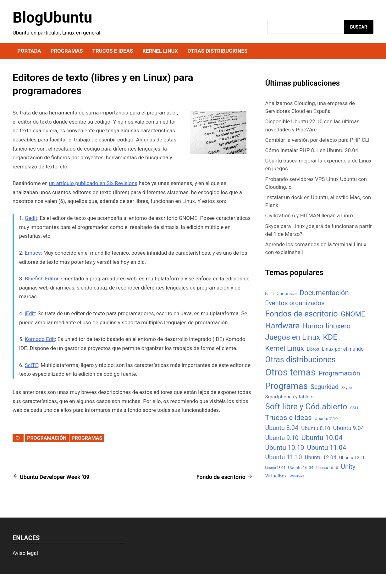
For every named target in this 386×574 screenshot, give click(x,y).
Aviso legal (25, 553)
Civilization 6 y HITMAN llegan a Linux (309, 215)
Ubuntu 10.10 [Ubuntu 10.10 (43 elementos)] (284, 447)
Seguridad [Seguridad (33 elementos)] (325, 387)
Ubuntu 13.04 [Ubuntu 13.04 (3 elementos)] (275, 468)
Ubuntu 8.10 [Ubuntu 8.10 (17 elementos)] (315, 428)
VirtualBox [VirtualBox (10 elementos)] (276, 476)
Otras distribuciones (217, 51)
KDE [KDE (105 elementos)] (330, 337)
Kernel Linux (160, 51)
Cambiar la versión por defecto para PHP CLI (317, 140)
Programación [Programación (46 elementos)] (339, 373)
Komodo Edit (40, 339)
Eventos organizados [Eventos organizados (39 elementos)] (295, 303)
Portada (29, 51)
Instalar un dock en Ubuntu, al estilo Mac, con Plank (318, 201)
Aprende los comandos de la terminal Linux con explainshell (316, 248)
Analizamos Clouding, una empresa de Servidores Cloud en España (310, 107)
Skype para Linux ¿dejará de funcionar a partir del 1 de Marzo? (318, 230)
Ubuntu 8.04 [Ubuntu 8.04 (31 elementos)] (281, 428)
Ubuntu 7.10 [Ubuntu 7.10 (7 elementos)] (326, 418)
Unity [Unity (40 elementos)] (348, 466)
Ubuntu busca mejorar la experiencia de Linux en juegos (318, 164)
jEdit (30, 313)
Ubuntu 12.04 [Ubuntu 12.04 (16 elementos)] (320, 457)
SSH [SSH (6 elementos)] (354, 408)
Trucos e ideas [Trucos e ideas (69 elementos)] (288, 417)
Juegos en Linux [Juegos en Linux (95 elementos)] (292, 337)
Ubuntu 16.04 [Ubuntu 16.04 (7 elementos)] (300, 467)
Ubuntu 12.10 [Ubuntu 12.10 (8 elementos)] (352, 457)
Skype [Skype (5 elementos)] (346, 387)
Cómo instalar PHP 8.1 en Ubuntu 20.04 (311, 150)
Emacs (33, 253)
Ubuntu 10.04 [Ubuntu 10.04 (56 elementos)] (322, 438)
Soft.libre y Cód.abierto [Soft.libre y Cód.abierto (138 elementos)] (306, 406)
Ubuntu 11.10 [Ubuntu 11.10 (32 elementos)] (283, 457)
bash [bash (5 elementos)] (269, 293)
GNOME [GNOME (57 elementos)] (353, 314)
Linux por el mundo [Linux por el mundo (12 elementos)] (343, 349)
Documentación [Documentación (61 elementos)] (324, 293)
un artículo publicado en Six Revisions (93, 183)
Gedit (31, 218)
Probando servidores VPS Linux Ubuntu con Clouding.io (316, 183)
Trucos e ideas (112, 51)
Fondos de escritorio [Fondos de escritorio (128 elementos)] (301, 313)
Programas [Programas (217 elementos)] (286, 386)
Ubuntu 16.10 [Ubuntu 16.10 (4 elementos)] (327, 467)
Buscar (358, 26)
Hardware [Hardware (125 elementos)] (282, 325)
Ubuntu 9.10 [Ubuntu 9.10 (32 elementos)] (282, 438)
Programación (46, 438)
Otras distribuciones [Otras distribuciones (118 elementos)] (300, 359)
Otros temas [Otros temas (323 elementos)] (290, 372)
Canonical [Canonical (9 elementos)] (287, 293)
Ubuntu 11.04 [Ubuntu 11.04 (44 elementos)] (326, 447)
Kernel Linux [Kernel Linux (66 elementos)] (284, 348)
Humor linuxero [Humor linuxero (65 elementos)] (326, 326)
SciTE (31, 365)
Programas (66, 51)
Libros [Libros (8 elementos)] (313, 349)
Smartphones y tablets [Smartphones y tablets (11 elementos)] (289, 397)
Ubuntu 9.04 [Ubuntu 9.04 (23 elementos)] (348, 428)
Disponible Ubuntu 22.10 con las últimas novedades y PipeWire (312, 125)
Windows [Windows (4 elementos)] (297, 476)
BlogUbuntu (52, 17)
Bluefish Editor (42, 278)
